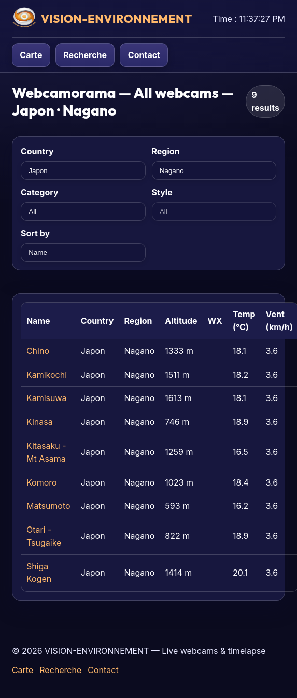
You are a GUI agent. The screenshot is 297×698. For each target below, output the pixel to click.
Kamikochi (46, 374)
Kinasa (39, 422)
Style (162, 192)
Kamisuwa (46, 398)
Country (37, 151)
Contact (144, 55)
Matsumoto (48, 506)
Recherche (85, 55)
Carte (31, 55)
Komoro (41, 482)
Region (166, 151)
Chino (37, 351)
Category (40, 192)
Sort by (35, 233)
